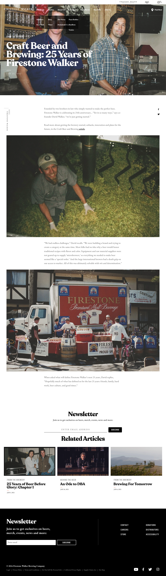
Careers (124, 530)
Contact (125, 525)
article (82, 129)
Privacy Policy (17, 570)
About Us (61, 10)
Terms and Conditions (32, 570)
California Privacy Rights (72, 570)
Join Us (107, 10)
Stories (51, 10)
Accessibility (152, 534)
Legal (8, 570)
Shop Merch (85, 10)
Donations (151, 525)
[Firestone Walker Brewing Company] (128, 2)
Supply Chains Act (90, 570)
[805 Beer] (147, 2)
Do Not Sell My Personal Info (52, 570)
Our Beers (40, 10)
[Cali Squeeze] (159, 2)
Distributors (152, 530)
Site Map (102, 570)
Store (123, 534)
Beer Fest (97, 10)
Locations (72, 10)
